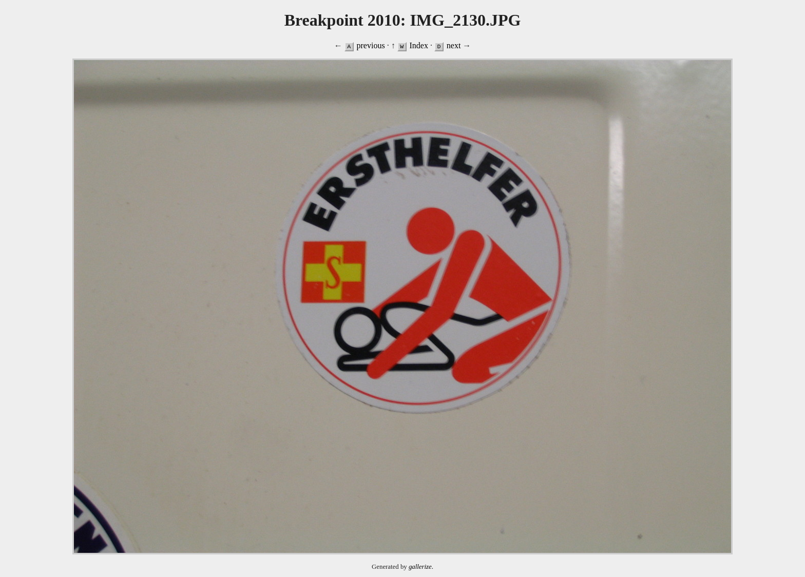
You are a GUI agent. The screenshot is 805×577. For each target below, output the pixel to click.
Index (418, 45)
